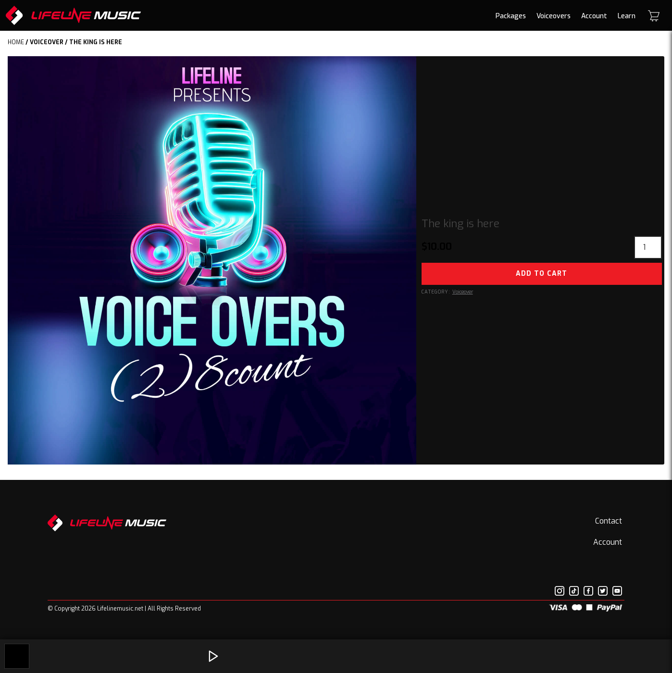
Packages (511, 16)
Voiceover (46, 42)
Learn (626, 16)
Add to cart (541, 273)
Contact (608, 521)
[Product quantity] (648, 247)
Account (594, 16)
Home (16, 42)
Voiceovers (553, 16)
